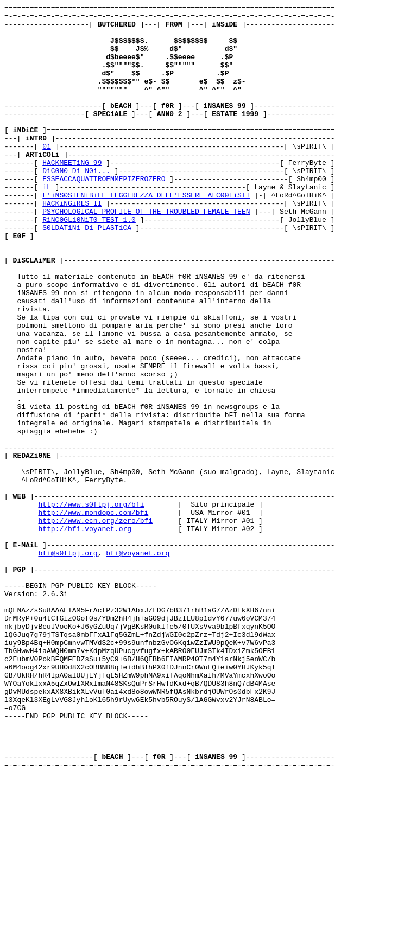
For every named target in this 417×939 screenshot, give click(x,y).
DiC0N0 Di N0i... (76, 204)
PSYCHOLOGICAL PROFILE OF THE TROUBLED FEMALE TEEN (146, 253)
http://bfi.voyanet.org (84, 634)
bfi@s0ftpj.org (67, 663)
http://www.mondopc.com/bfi (93, 614)
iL (46, 224)
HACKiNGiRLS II (72, 243)
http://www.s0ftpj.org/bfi (91, 605)
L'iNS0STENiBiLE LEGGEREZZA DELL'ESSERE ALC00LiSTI (146, 234)
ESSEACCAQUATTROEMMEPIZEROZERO (103, 214)
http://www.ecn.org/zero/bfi (95, 624)
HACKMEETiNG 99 (72, 195)
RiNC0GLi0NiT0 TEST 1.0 (89, 263)
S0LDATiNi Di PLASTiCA (86, 273)
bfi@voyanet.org (137, 663)
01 (46, 175)
